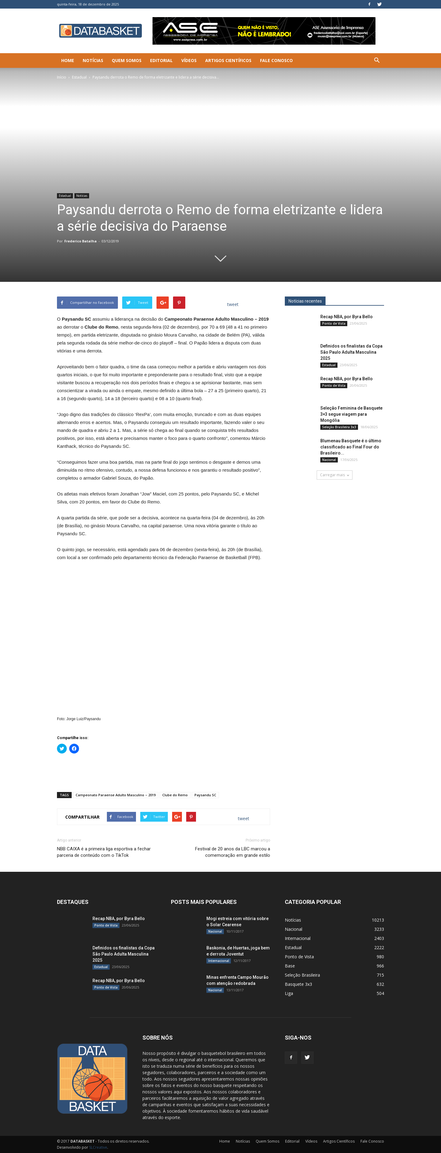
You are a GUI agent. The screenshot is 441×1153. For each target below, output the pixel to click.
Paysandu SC (205, 795)
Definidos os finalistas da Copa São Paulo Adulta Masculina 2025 (351, 352)
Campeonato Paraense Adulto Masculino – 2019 (116, 795)
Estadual (79, 77)
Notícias (93, 60)
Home (67, 60)
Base (290, 966)
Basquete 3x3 (298, 984)
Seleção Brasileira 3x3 (339, 427)
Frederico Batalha (80, 241)
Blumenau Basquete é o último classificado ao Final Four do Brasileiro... (350, 446)
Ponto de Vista (333, 323)
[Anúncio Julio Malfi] (334, 543)
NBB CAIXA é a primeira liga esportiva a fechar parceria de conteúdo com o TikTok (104, 852)
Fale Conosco (276, 60)
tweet (233, 304)
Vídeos (189, 60)
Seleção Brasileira (302, 975)
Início (61, 77)
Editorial (161, 60)
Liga (289, 993)
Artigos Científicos (228, 60)
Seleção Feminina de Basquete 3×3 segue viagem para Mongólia (351, 414)
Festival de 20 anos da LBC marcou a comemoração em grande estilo (232, 852)
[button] (376, 60)
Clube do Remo (175, 795)
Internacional (218, 961)
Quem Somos (126, 60)
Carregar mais (334, 474)
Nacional (329, 460)
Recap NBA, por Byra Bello (346, 316)
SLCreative (98, 1147)
